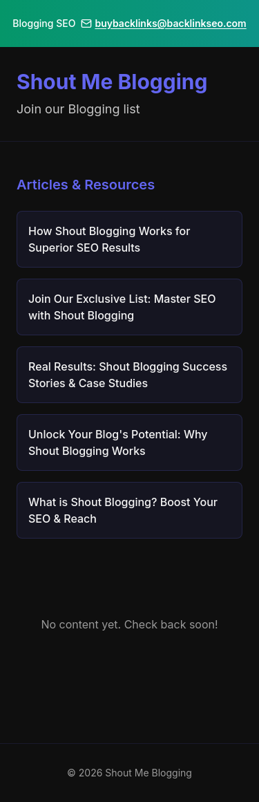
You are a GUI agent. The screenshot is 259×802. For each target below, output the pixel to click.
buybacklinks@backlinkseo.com (163, 23)
